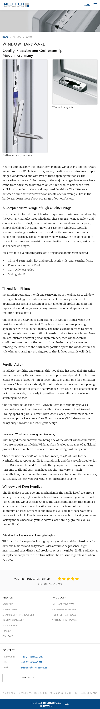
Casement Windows (64, 609)
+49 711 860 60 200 (32, 657)
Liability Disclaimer (13, 620)
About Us (7, 604)
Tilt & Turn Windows (64, 614)
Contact (7, 636)
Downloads (9, 609)
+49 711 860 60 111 (31, 662)
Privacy (6, 630)
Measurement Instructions (18, 614)
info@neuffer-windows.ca (34, 667)
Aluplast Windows (63, 604)
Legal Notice (9, 625)
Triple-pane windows (64, 620)
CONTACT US (28, 677)
